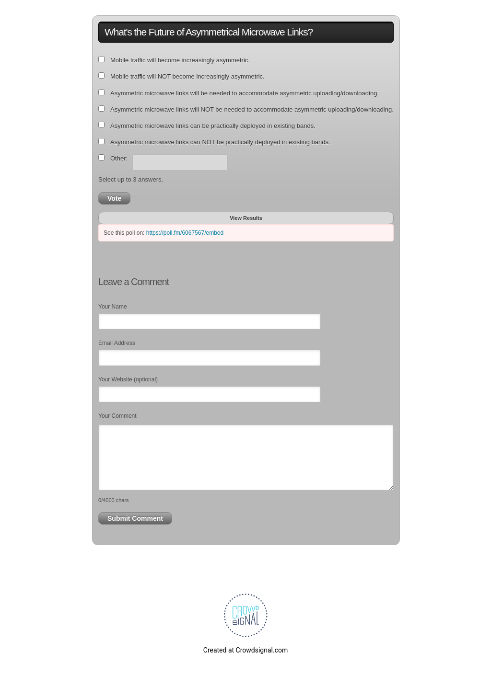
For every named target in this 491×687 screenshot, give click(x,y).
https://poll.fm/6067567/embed (184, 232)
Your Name (112, 306)
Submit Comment (135, 518)
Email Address (116, 343)
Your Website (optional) (128, 379)
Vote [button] (114, 198)
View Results (246, 218)
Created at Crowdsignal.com (245, 650)
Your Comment (117, 415)
